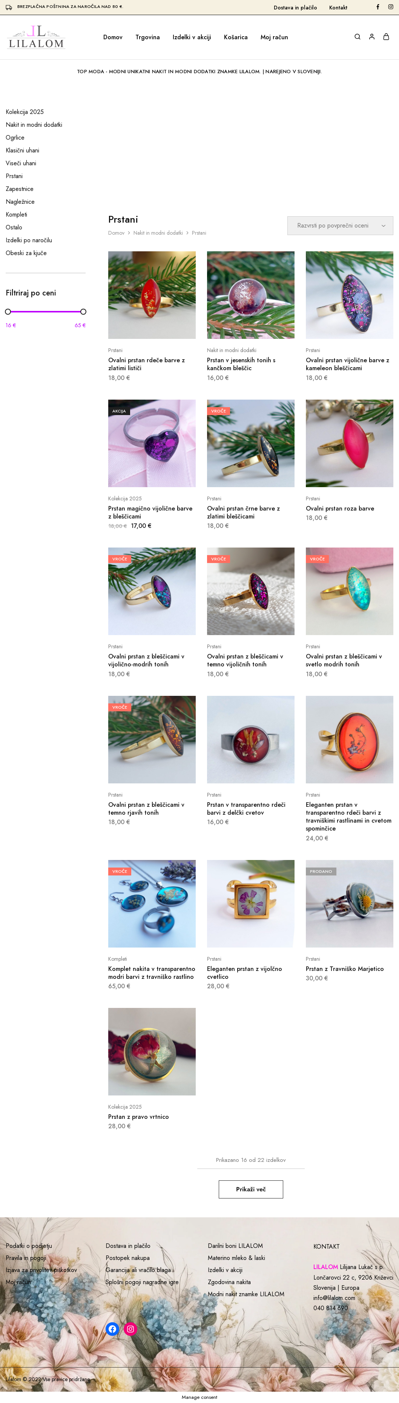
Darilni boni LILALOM (235, 1245)
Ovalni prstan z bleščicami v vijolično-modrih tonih (146, 660)
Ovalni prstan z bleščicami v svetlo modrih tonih (344, 660)
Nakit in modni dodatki (158, 233)
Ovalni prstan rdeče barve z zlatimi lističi (146, 364)
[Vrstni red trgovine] (340, 225)
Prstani (115, 350)
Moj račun (274, 37)
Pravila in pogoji (26, 1258)
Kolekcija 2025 (125, 498)
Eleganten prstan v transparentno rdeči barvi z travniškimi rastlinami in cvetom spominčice (348, 816)
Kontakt (338, 7)
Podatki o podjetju (29, 1245)
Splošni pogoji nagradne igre (142, 1282)
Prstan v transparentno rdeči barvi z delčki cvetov (246, 808)
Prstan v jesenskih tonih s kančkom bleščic (241, 364)
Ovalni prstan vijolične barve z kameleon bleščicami (347, 364)
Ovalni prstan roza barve (340, 508)
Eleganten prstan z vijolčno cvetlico (244, 973)
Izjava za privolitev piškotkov (41, 1270)
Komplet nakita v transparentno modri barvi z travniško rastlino (151, 973)
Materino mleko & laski (236, 1258)
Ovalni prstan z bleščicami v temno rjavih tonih (146, 808)
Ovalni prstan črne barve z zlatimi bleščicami (243, 512)
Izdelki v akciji (192, 37)
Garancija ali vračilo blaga (138, 1270)
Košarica (236, 37)
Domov (113, 37)
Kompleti (117, 959)
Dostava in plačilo (295, 7)
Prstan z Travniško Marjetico (345, 969)
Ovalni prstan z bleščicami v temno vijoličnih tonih (245, 660)
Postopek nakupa (128, 1258)
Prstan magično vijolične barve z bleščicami (150, 512)
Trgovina (147, 37)
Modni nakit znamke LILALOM (246, 1294)
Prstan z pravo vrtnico (138, 1116)
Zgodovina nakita (229, 1282)
